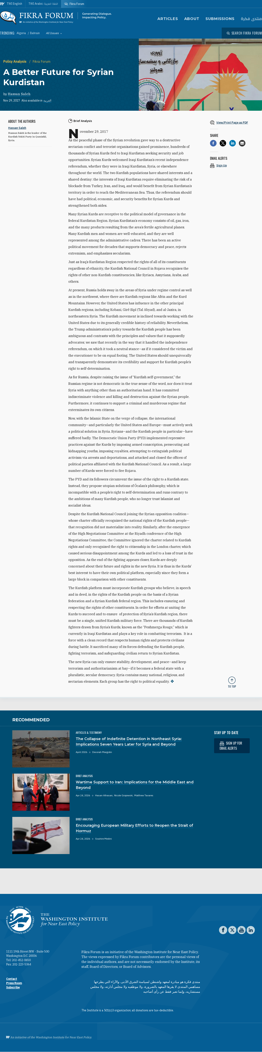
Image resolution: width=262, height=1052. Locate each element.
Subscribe (13, 987)
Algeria (22, 33)
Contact (11, 979)
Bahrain (35, 33)
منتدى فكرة (251, 19)
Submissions (220, 19)
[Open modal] (244, 33)
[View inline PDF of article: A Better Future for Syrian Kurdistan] (232, 122)
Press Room (14, 983)
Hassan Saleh (19, 94)
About (192, 19)
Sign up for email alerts (231, 746)
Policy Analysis (15, 61)
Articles (167, 19)
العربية (47, 100)
